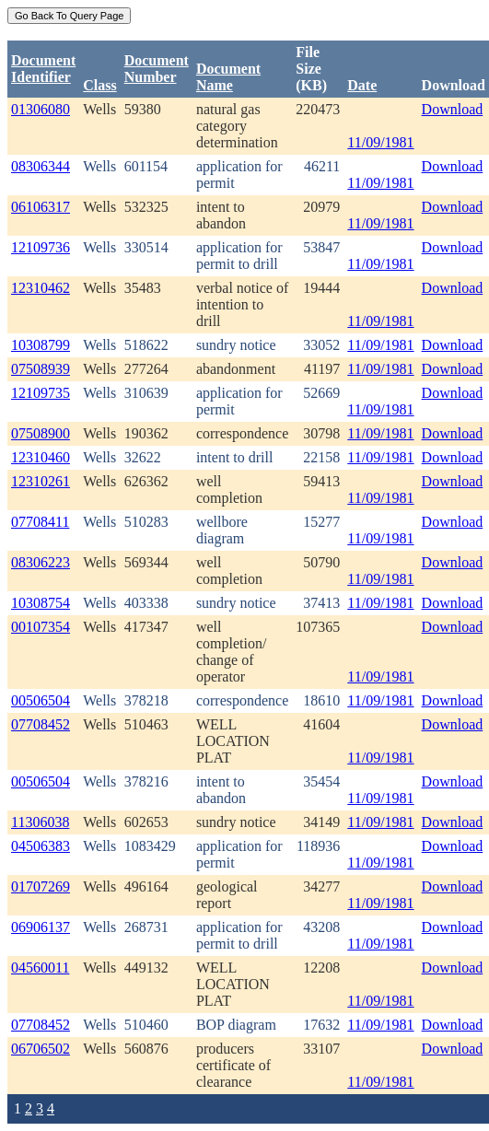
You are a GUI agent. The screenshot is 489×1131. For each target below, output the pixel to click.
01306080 (40, 109)
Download (452, 109)
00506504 (40, 700)
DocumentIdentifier (43, 68)
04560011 (40, 967)
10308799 (40, 345)
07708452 (40, 724)
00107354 (40, 627)
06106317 (40, 207)
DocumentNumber (156, 68)
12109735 (40, 393)
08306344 (40, 166)
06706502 (40, 1048)
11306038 (40, 822)
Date (362, 85)
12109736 (40, 247)
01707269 (40, 886)
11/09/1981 (380, 142)
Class (99, 85)
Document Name (228, 77)
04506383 (40, 846)
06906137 (40, 927)
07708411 (40, 522)
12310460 (40, 457)
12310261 (40, 481)
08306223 (40, 562)
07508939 (40, 369)
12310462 (40, 288)
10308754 (40, 603)
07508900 (40, 433)
